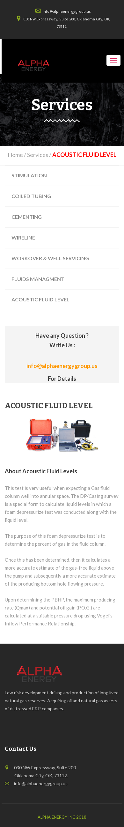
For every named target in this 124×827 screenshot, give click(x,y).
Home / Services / (62, 154)
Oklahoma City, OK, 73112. (39, 775)
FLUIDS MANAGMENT (37, 279)
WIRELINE (23, 237)
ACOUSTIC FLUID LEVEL (40, 299)
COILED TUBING (31, 196)
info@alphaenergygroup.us (67, 11)
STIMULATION (29, 175)
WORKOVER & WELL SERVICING (50, 258)
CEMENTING (26, 217)
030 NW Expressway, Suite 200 (45, 767)
